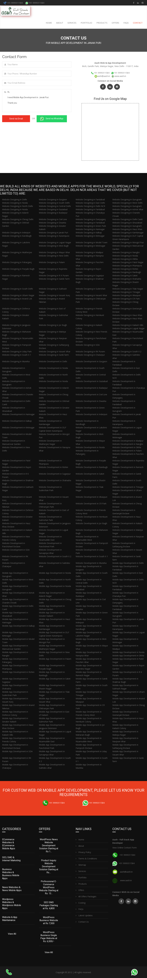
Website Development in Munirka (91, 563)
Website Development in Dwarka (91, 401)
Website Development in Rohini (53, 467)
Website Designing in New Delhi (53, 255)
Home (49, 22)
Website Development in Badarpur (92, 387)
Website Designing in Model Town (91, 242)
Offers (115, 22)
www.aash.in (120, 76)
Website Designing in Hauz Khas (127, 229)
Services (71, 22)
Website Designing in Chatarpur (90, 354)
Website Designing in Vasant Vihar (91, 295)
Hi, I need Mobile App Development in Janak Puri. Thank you (36, 100)
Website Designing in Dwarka (52, 222)
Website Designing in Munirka (16, 361)
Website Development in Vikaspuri (91, 497)
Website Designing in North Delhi (17, 206)
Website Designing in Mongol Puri (128, 242)
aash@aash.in (102, 76)
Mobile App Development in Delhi (128, 563)
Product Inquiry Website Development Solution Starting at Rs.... (48, 866)
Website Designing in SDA (88, 345)
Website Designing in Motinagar (90, 245)
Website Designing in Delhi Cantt (127, 219)
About (59, 22)
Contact (138, 22)
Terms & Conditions (86, 858)
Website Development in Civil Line (91, 394)
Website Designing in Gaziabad (53, 209)
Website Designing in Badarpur (53, 212)
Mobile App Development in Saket (54, 678)
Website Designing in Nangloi (126, 252)
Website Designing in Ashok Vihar (127, 209)
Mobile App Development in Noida (55, 573)
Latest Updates (84, 915)
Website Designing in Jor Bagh (53, 325)
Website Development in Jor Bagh (91, 523)
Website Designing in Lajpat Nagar (55, 242)
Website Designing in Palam (52, 262)
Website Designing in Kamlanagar (128, 232)
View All (12, 933)
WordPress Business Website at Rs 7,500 (48, 920)
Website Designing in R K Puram (54, 275)
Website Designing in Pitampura (127, 265)
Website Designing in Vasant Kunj (54, 295)
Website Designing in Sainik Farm (54, 278)
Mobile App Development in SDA (17, 751)
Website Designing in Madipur (89, 252)
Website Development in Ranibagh (92, 467)
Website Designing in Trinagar (126, 292)
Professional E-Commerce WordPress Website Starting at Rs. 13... (48, 887)
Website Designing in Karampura (54, 235)
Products (101, 22)
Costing (80, 902)
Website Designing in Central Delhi (55, 206)
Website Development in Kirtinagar (18, 427)
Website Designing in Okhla (125, 259)
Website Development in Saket (90, 473)
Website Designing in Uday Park (17, 351)
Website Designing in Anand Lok (17, 298)
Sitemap (81, 864)
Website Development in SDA (16, 549)
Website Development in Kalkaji (17, 421)
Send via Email (16, 118)
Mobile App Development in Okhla (128, 655)
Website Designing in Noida (15, 202)
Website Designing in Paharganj (17, 262)
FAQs (126, 22)
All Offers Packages (86, 896)
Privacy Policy (83, 852)
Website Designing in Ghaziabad (127, 222)
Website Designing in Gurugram (127, 199)
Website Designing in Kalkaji (89, 232)
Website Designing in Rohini (125, 269)
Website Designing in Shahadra (126, 278)
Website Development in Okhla (126, 447)
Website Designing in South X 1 (16, 354)
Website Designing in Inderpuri (16, 232)
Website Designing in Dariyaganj (91, 219)
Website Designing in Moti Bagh (54, 245)
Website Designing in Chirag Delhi (17, 219)
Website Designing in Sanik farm (54, 354)
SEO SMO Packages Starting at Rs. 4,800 (48, 905)
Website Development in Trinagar (128, 487)
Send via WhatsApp (51, 119)
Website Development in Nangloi (127, 444)
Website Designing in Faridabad (90, 199)
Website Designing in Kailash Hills (127, 325)
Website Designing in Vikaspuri (126, 295)
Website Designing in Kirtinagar (90, 235)
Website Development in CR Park (91, 503)
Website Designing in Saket (125, 275)
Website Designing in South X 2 (126, 351)
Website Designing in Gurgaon (53, 199)
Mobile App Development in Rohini (18, 672)
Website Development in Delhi (53, 361)
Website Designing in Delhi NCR (90, 206)
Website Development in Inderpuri (91, 414)
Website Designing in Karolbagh (17, 235)
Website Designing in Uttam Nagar (18, 295)
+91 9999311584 (13, 2)
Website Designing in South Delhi (54, 202)
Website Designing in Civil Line (53, 219)
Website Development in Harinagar (18, 414)
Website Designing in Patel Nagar (127, 262)
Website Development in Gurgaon (91, 361)
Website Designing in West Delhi (127, 202)
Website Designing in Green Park (91, 226)
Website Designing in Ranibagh (126, 272)
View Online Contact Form (124, 847)
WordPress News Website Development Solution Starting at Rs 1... (48, 845)
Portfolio (86, 22)
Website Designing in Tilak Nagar (127, 288)
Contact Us (82, 921)
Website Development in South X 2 (55, 556)
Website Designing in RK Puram (90, 351)
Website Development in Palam (127, 450)
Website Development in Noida (53, 368)
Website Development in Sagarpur (55, 473)
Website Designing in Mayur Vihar (54, 252)
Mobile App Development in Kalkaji (18, 625)
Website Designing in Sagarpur (90, 275)
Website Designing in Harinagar (90, 229)
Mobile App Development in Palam (55, 658)
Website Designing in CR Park (126, 298)
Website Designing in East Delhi (90, 202)
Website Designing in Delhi (14, 199)
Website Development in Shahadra (55, 480)
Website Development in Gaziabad (92, 381)
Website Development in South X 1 (92, 556)
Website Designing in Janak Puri (53, 232)
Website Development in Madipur (127, 440)
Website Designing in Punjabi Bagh (18, 269)
